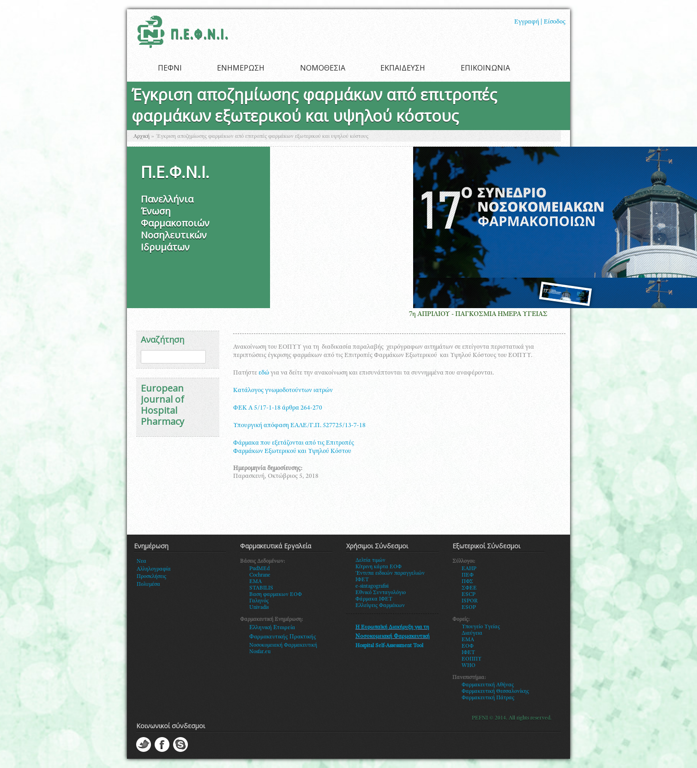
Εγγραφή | (528, 22)
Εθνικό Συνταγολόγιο (380, 592)
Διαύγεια (472, 633)
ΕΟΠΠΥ (472, 659)
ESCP (468, 594)
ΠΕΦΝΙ (170, 68)
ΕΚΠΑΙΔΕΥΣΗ (402, 68)
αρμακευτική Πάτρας (490, 698)
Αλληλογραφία (154, 569)
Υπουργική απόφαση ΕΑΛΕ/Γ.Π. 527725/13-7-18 (299, 426)
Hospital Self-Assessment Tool (389, 646)
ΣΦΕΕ (469, 588)
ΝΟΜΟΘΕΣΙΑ (322, 68)
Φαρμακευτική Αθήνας (488, 685)
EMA (255, 581)
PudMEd (259, 569)
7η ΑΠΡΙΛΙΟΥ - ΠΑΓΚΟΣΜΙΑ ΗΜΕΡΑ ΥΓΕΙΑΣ (484, 314)
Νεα (141, 561)
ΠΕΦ (468, 575)
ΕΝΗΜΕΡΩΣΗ (240, 68)
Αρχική (141, 136)
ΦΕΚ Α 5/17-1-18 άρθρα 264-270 (277, 408)
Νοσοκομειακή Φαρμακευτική (283, 645)
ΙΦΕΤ (468, 652)
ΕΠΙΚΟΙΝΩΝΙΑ (485, 68)
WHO (468, 665)
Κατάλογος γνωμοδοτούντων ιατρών (283, 390)
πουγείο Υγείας (482, 627)
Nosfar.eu (259, 652)
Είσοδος (554, 22)
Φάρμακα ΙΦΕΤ (373, 599)
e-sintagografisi (372, 586)
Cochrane (259, 575)
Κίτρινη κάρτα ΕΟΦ (378, 567)
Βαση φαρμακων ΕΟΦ (275, 594)
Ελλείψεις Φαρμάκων (380, 605)
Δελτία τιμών (370, 560)
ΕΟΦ (468, 646)
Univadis (259, 607)
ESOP (469, 607)
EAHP (469, 569)
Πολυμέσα (148, 584)
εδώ (263, 373)
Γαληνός (259, 601)
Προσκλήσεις (151, 576)
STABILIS (261, 588)
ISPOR (470, 601)
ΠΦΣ (467, 581)
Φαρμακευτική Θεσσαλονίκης (495, 691)
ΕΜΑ (468, 640)
